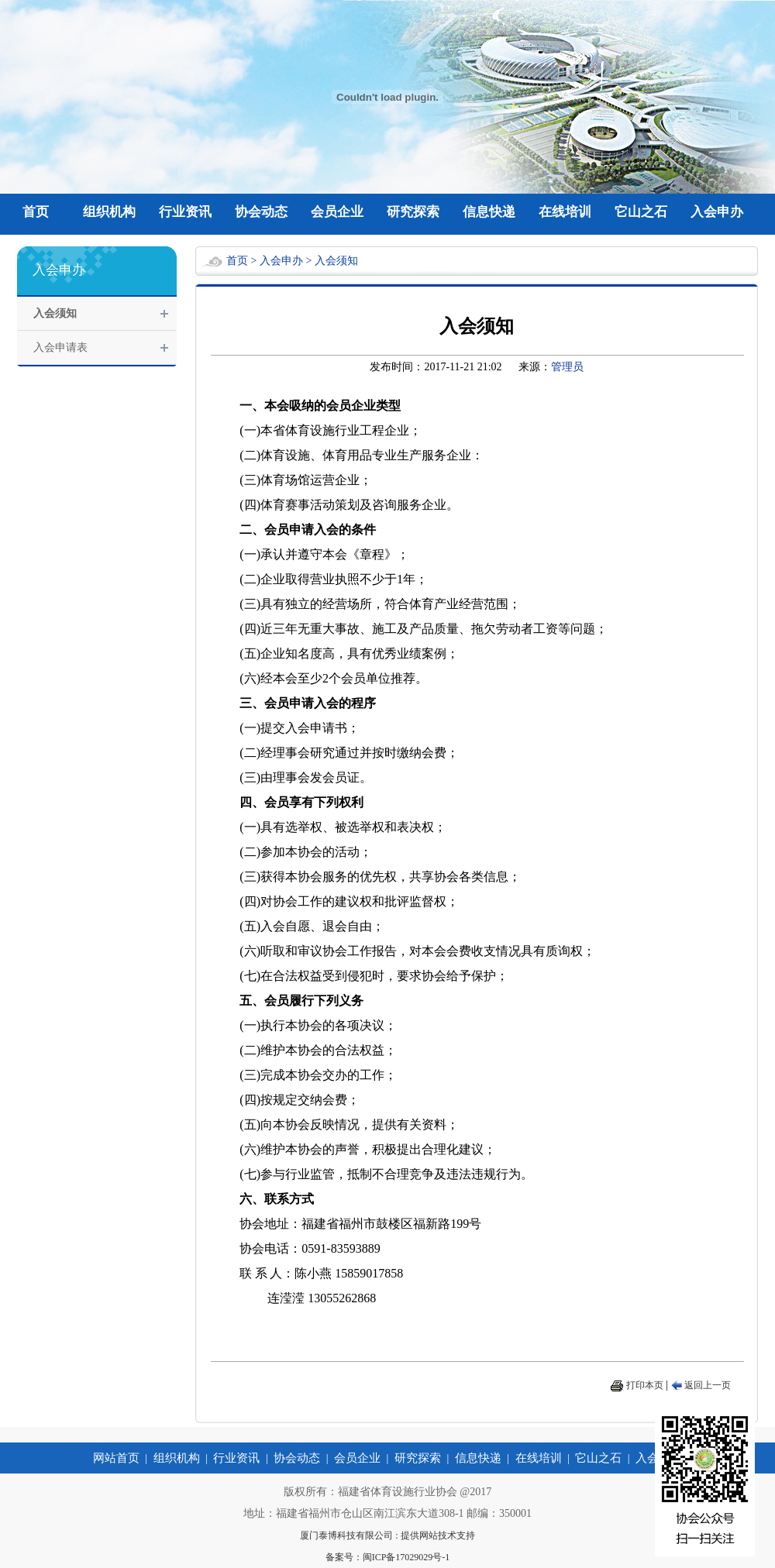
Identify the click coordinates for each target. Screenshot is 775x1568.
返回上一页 (707, 1385)
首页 (35, 212)
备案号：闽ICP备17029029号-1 (388, 1557)
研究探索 (413, 212)
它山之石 (641, 212)
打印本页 (644, 1385)
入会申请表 (60, 347)
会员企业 (337, 212)
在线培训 (565, 212)
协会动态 (261, 212)
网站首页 (116, 1458)
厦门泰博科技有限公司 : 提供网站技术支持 (387, 1535)
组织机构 (109, 212)
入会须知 (55, 313)
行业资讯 (185, 212)
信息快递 (489, 212)
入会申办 (717, 212)
